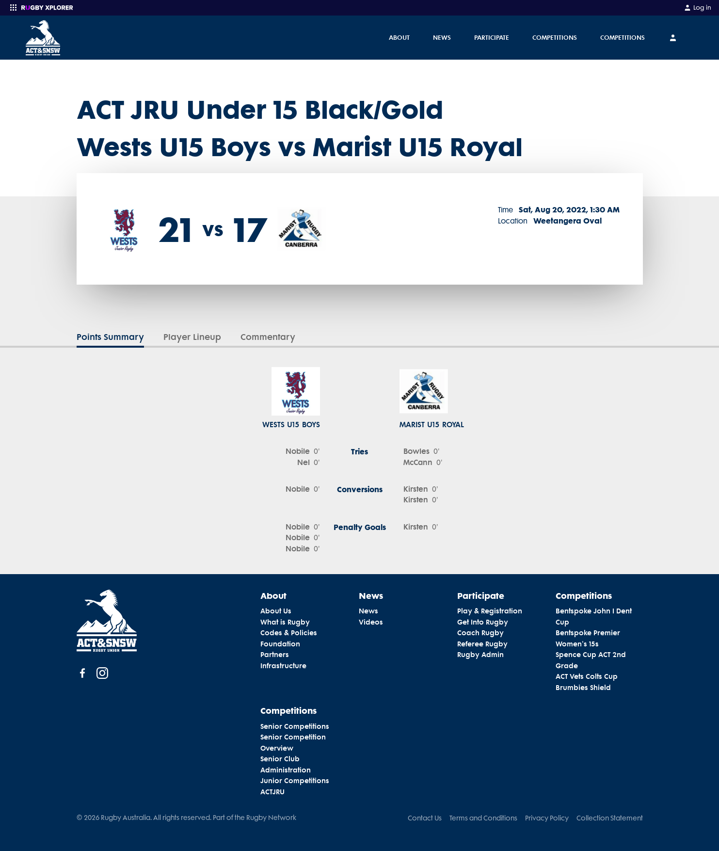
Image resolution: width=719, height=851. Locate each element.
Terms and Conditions (483, 818)
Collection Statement (609, 818)
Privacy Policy (547, 818)
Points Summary (110, 337)
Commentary (267, 337)
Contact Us (425, 818)
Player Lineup (192, 337)
